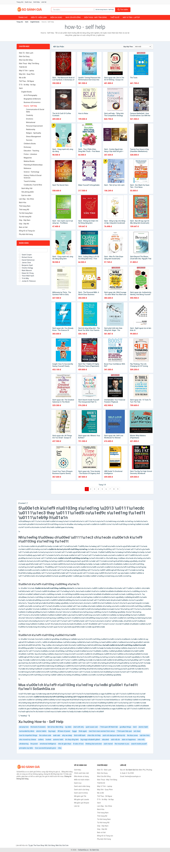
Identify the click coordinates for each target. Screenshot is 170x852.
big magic (52, 731)
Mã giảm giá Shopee (81, 803)
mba (59, 748)
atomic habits (41, 731)
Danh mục (28, 2)
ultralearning (23, 744)
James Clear (25, 263)
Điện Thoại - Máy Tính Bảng (95, 17)
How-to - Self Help (30, 106)
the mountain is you (122, 744)
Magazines (28, 158)
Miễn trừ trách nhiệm (81, 780)
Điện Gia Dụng (56, 17)
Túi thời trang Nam (26, 213)
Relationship (30, 129)
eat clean (137, 731)
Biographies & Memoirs (32, 99)
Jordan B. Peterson (27, 281)
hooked (48, 739)
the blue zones (132, 735)
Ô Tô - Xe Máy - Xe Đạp (27, 85)
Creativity (29, 115)
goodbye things (125, 727)
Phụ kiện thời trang (26, 234)
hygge (74, 731)
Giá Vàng (51, 845)
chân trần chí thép (94, 735)
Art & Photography (30, 95)
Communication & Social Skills (35, 110)
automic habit (58, 739)
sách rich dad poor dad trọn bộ (114, 735)
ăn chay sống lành (72, 739)
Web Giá (58, 845)
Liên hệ (43, 2)
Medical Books (29, 161)
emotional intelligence (48, 744)
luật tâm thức (145, 735)
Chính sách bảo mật (81, 773)
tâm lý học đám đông (55, 727)
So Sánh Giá (94, 850)
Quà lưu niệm (26, 195)
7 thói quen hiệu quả (124, 731)
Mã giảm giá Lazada (81, 799)
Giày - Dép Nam (24, 220)
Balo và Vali (23, 227)
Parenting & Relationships (33, 165)
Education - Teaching (31, 151)
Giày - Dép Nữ (24, 224)
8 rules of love (78, 744)
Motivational (30, 122)
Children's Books (30, 144)
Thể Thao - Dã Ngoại (26, 81)
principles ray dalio (26, 748)
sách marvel (108, 744)
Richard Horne (25, 257)
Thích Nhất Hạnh (26, 276)
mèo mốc (141, 739)
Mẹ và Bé (22, 78)
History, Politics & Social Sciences (32, 176)
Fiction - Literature (30, 154)
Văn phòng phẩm (27, 192)
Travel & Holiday (30, 181)
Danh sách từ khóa (81, 793)
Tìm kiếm (123, 9)
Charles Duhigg (26, 268)
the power (34, 744)
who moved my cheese (27, 739)
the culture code (45, 735)
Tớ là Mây (24, 278)
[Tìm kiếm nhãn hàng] (72, 9)
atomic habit (143, 727)
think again (83, 731)
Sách (26, 22)
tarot (134, 727)
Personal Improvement (34, 126)
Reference (27, 168)
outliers (41, 739)
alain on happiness (129, 739)
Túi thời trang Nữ (25, 217)
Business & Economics (32, 102)
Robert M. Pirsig (26, 273)
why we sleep (67, 735)
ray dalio (68, 727)
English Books (34, 22)
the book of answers (38, 727)
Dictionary (27, 147)
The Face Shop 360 (40, 845)
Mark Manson (25, 270)
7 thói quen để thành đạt (109, 727)
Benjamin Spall (26, 265)
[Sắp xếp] (142, 46)
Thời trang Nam (24, 206)
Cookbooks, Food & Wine (33, 185)
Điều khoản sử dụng (81, 776)
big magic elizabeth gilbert (90, 739)
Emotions (29, 119)
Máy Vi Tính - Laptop (131, 17)
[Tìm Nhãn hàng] (33, 250)
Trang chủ (20, 2)
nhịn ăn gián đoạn (64, 744)
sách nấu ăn (115, 739)
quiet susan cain (92, 727)
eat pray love (23, 727)
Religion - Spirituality (33, 133)
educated (105, 739)
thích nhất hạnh (79, 735)
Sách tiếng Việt (26, 188)
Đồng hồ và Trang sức (27, 231)
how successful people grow (45, 748)
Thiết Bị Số (114, 17)
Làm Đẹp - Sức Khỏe (26, 199)
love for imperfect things (28, 735)
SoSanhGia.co (83, 850)
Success (29, 140)
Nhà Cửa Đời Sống (73, 17)
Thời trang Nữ (24, 209)
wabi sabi (56, 735)
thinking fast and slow (94, 744)
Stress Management (33, 136)
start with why (78, 727)
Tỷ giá (30, 845)
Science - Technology (31, 172)
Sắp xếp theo (128, 46)
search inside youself (139, 744)
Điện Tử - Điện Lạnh (39, 17)
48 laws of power (64, 731)
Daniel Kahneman (27, 260)
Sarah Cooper (25, 255)
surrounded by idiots (26, 731)
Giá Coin (65, 845)
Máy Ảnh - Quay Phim (27, 74)
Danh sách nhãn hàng (82, 786)
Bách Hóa (22, 202)
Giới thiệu (36, 2)
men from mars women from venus (102, 731)
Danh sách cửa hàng (81, 790)
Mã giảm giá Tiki (80, 796)
